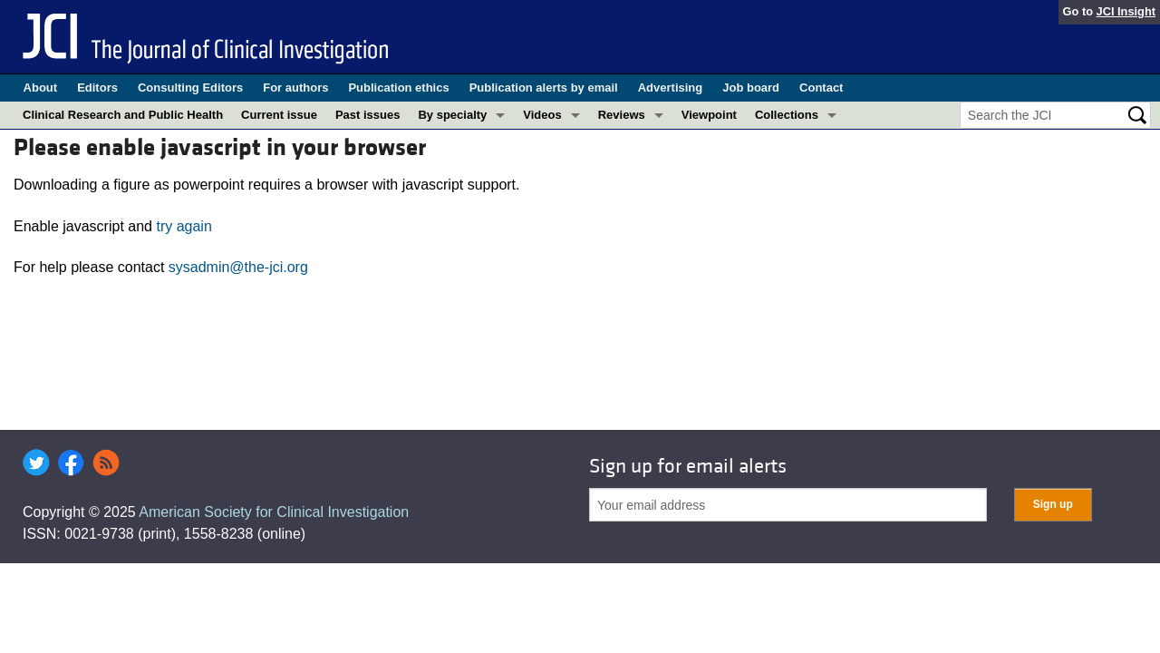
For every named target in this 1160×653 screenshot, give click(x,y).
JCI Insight (1126, 11)
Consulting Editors (190, 87)
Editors (97, 87)
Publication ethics (398, 87)
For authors (295, 87)
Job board (750, 87)
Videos (542, 115)
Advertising (670, 87)
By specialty (452, 115)
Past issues (368, 115)
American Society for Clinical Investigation (274, 512)
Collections (786, 115)
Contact (821, 87)
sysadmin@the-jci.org (238, 267)
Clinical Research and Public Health (123, 115)
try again (183, 226)
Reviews (621, 115)
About (41, 87)
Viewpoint (709, 115)
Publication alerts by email (543, 87)
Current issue (279, 115)
